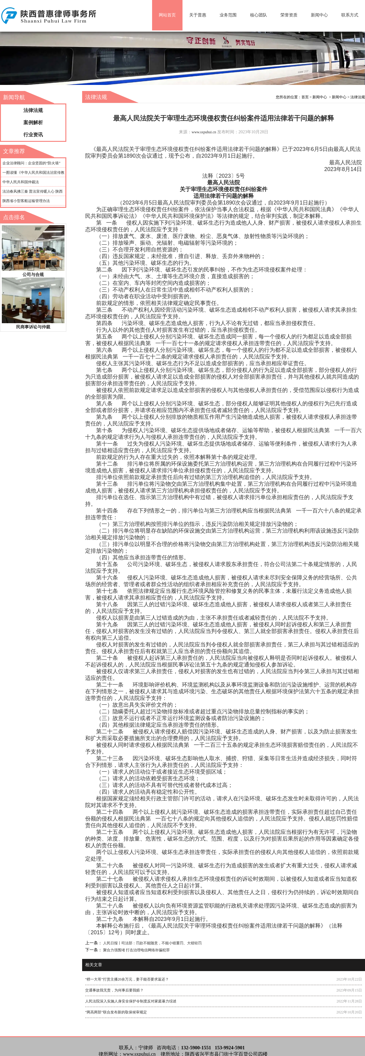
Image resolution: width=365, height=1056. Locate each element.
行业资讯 (33, 134)
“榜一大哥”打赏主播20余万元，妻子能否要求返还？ (127, 979)
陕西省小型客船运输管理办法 (26, 201)
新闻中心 (319, 15)
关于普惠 (197, 15)
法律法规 (33, 110)
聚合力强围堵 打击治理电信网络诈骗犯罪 (136, 950)
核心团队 (258, 15)
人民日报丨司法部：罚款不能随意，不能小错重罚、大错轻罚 (152, 943)
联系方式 (349, 15)
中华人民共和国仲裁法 (20, 182)
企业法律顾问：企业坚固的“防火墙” (31, 163)
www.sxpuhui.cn (204, 132)
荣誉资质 (288, 15)
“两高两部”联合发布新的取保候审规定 (116, 1012)
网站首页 (167, 15)
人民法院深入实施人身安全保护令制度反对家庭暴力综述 (130, 1001)
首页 (305, 97)
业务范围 (228, 15)
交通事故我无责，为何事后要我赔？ (114, 990)
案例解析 (33, 122)
